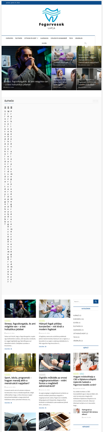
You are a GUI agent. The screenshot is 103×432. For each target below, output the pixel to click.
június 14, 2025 (9, 131)
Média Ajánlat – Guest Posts (65, 425)
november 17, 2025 (85, 86)
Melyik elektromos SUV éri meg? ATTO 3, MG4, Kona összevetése (18, 282)
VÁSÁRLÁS (78, 38)
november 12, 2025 (11, 392)
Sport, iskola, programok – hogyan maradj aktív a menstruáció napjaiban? (89, 58)
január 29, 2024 (86, 260)
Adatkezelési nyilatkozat (91, 425)
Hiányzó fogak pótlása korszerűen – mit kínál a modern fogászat (64, 59)
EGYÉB (86, 38)
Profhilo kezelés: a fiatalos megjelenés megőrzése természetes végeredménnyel (63, 127)
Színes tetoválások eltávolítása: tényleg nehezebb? (13, 125)
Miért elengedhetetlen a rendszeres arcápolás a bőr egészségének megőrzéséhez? (39, 127)
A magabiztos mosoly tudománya (50, 386)
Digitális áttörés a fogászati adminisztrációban (52, 332)
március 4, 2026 (44, 286)
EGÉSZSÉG (9, 38)
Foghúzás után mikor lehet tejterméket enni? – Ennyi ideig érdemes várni (83, 278)
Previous (94, 100)
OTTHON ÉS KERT (30, 38)
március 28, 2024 (58, 133)
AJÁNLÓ (76, 158)
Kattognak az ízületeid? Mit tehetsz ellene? (90, 255)
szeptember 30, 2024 (79, 231)
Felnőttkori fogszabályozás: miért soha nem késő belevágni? (63, 80)
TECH (71, 38)
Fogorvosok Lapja (10, 425)
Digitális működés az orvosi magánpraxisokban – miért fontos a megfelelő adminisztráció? (53, 224)
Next (97, 100)
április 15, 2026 (9, 86)
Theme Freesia (27, 425)
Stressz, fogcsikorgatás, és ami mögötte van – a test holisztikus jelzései (26, 82)
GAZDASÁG (44, 38)
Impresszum (78, 425)
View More (8, 192)
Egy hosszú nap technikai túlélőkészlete (52, 281)
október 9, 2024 (34, 133)
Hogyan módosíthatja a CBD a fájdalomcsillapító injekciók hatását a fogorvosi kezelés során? (84, 223)
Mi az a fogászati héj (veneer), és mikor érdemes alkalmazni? (20, 386)
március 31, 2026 (59, 64)
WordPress (35, 425)
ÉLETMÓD (18, 38)
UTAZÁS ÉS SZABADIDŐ (58, 38)
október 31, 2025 (44, 392)
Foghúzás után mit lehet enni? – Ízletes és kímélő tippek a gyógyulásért (83, 285)
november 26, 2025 (60, 86)
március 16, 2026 (44, 233)
